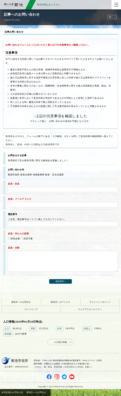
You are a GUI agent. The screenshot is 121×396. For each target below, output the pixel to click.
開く (111, 17)
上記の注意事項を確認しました (60, 116)
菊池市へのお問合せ (21, 302)
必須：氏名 (14, 183)
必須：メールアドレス (19, 199)
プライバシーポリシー (100, 302)
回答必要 (14, 238)
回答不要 (27, 238)
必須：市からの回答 (18, 233)
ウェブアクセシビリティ (90, 309)
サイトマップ (31, 309)
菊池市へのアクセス (60, 302)
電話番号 (12, 214)
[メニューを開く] (116, 4)
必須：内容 (14, 247)
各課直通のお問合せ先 (12, 392)
